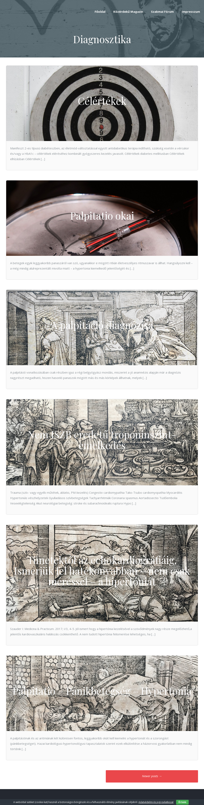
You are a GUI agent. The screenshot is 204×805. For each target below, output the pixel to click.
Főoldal (100, 12)
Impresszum (191, 12)
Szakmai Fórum (162, 12)
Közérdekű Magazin (128, 12)
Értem (182, 802)
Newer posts (152, 776)
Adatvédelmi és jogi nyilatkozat (156, 802)
